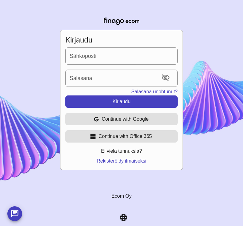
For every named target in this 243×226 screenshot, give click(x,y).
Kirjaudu (122, 101)
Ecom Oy (121, 196)
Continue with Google (121, 119)
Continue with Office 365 (121, 136)
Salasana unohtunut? (154, 91)
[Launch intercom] (14, 213)
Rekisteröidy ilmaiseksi (121, 160)
